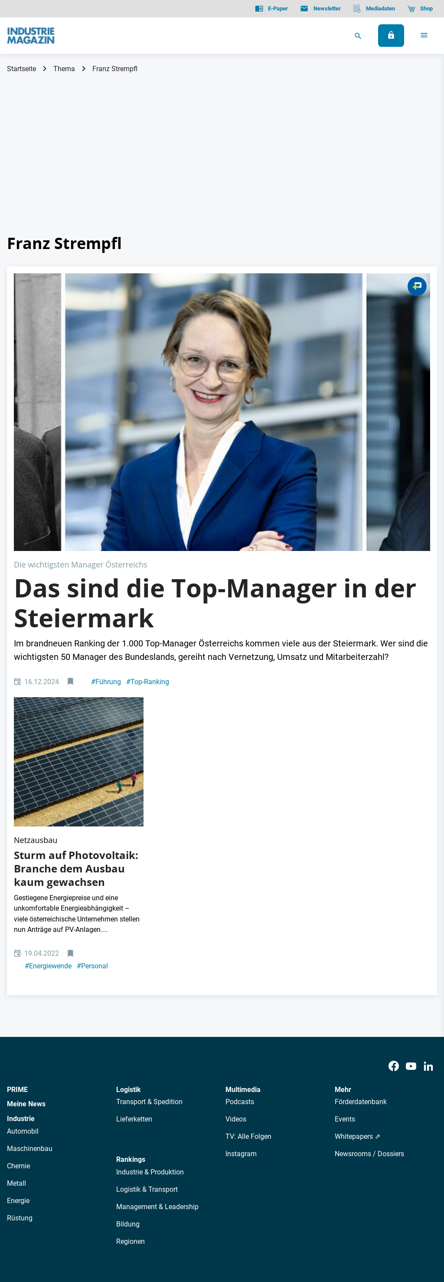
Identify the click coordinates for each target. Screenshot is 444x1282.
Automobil (23, 935)
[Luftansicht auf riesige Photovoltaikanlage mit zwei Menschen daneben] (79, 594)
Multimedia (243, 894)
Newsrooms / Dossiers (369, 958)
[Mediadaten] (374, 8)
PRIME (17, 894)
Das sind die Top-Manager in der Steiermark (215, 464)
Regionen (130, 1046)
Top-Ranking (147, 543)
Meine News (26, 909)
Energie (18, 1005)
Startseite (21, 69)
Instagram (241, 958)
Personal (92, 771)
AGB (66, 1231)
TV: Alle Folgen (248, 941)
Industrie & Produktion (150, 976)
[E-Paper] (271, 8)
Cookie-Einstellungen (183, 1231)
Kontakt (133, 1231)
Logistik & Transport (147, 994)
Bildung (128, 1028)
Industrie (21, 923)
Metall (16, 988)
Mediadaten (262, 1154)
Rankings (130, 964)
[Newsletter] (320, 8)
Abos (202, 1154)
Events (345, 924)
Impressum (97, 1231)
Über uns (94, 1154)
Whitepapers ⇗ (357, 941)
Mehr (343, 894)
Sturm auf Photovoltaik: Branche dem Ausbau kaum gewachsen (76, 673)
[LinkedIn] (428, 871)
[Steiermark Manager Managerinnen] (222, 342)
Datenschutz (33, 1231)
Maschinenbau (29, 953)
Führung (106, 543)
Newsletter (171, 1154)
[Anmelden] (391, 35)
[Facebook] (393, 871)
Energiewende (48, 771)
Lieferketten (134, 924)
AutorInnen (131, 1154)
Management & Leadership (157, 1011)
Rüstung (20, 1022)
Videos (235, 924)
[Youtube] (411, 871)
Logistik (128, 894)
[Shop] (420, 8)
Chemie (18, 970)
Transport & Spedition (149, 906)
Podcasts (239, 906)
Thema (64, 69)
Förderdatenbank (361, 906)
